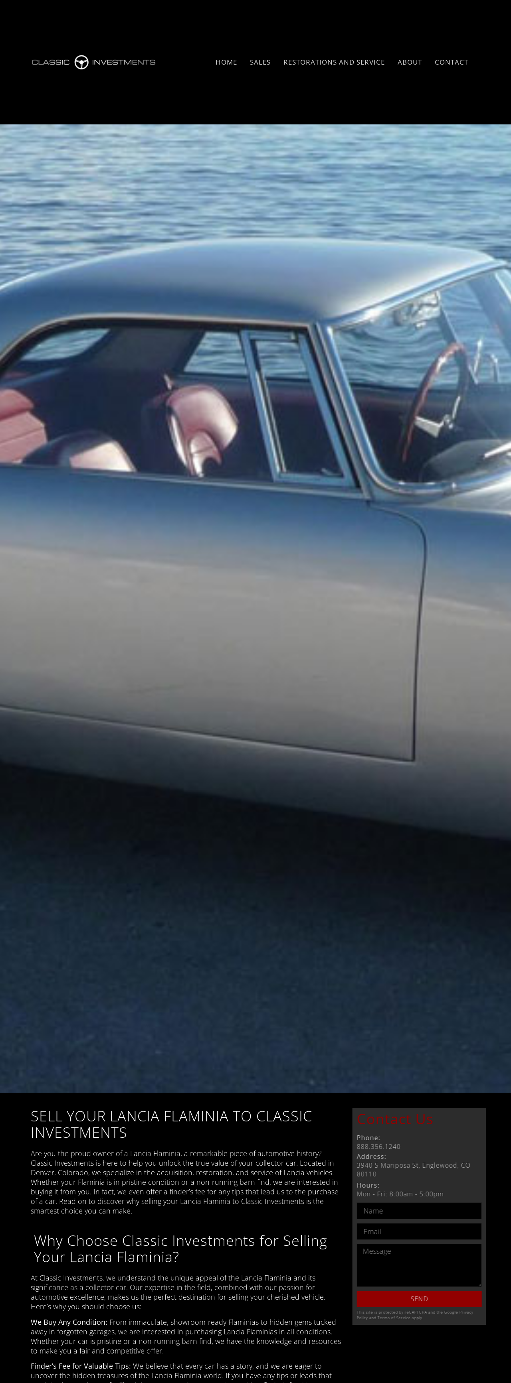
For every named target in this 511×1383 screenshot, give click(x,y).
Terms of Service (417, 1317)
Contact (451, 62)
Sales (260, 62)
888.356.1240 (402, 1142)
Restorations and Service (334, 62)
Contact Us (418, 1119)
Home (226, 62)
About (410, 62)
